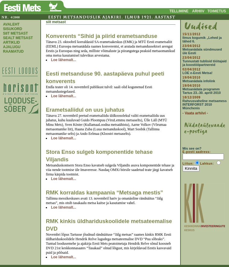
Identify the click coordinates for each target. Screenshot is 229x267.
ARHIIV (198, 11)
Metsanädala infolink (199, 81)
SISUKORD (12, 29)
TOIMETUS (216, 11)
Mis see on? (192, 148)
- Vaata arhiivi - (195, 113)
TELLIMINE (178, 11)
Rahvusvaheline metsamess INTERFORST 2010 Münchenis (205, 104)
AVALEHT (11, 24)
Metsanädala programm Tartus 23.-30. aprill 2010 (202, 91)
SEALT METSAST (18, 38)
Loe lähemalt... (63, 60)
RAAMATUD (13, 51)
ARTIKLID (11, 42)
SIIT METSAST (15, 33)
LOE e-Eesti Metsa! (198, 73)
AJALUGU (11, 47)
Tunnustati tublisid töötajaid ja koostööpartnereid (205, 63)
